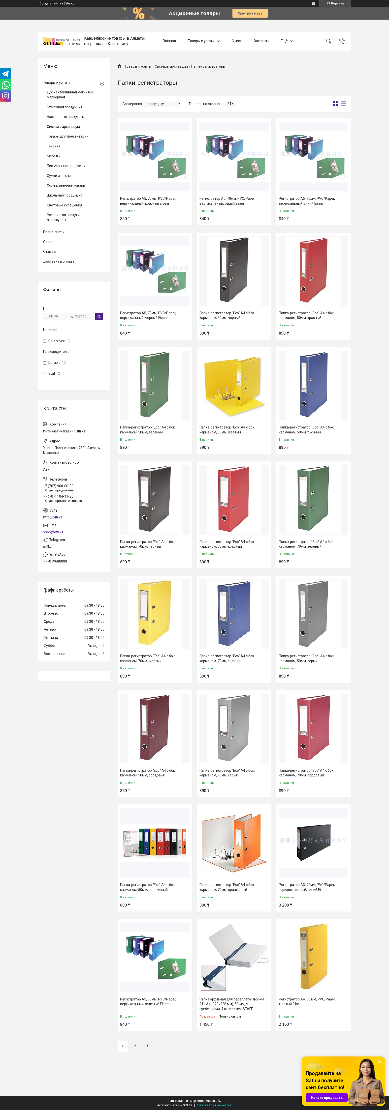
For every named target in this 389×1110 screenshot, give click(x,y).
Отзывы (49, 252)
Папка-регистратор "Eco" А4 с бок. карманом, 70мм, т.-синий (227, 658)
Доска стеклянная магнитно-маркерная (71, 94)
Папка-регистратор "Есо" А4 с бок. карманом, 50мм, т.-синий (306, 429)
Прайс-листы (53, 232)
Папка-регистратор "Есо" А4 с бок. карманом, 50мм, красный (306, 315)
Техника (53, 146)
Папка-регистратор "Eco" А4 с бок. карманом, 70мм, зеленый (306, 544)
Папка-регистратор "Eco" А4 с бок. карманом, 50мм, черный (227, 315)
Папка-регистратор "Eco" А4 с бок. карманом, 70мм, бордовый (306, 772)
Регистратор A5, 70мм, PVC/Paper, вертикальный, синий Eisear (307, 201)
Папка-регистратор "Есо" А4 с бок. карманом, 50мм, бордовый (148, 772)
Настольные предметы (66, 117)
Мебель (53, 156)
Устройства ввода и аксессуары (63, 217)
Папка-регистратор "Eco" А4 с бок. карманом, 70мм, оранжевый (227, 887)
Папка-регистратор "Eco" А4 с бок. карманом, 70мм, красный (227, 544)
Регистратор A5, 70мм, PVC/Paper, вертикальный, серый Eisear (227, 201)
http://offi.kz (52, 517)
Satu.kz (216, 1101)
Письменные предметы (66, 166)
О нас (236, 41)
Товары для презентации (68, 136)
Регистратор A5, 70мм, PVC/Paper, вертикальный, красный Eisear (148, 201)
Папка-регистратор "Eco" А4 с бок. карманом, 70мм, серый (227, 772)
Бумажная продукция (65, 107)
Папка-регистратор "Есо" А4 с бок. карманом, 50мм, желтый (227, 429)
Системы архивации (171, 66)
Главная (169, 41)
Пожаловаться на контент (214, 1105)
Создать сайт (48, 3)
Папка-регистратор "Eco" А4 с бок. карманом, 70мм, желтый (147, 658)
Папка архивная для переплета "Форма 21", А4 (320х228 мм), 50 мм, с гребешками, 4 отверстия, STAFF (231, 1004)
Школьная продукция (64, 195)
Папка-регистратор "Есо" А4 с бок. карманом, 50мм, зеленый (148, 429)
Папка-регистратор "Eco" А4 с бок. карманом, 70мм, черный (147, 544)
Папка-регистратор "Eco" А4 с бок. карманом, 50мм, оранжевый (147, 887)
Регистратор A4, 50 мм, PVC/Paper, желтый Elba (307, 1001)
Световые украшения (64, 205)
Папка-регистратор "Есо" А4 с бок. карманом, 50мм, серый (306, 658)
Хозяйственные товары (66, 185)
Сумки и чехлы (59, 176)
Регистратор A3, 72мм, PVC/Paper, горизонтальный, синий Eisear (307, 887)
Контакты (261, 41)
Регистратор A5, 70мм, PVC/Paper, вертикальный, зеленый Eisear (148, 1001)
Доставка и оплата (58, 261)
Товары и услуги (201, 41)
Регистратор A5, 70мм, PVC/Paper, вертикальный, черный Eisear (148, 315)
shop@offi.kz (53, 532)
